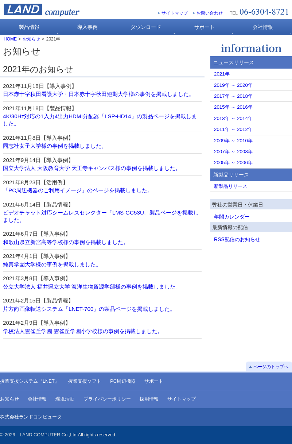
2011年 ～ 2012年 (233, 129)
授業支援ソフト (84, 381)
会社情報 (37, 399)
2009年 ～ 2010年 (233, 140)
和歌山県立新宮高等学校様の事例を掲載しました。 (66, 242)
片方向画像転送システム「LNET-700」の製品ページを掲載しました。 (89, 309)
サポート (153, 381)
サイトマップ (174, 13)
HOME (10, 39)
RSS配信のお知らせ (237, 239)
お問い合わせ (209, 13)
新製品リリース (230, 186)
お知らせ (31, 39)
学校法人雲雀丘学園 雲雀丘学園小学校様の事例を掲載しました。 (83, 331)
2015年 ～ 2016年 (233, 107)
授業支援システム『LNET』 (29, 381)
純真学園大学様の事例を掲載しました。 (52, 264)
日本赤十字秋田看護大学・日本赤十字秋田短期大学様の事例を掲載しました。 (98, 94)
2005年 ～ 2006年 (233, 162)
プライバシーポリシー (107, 399)
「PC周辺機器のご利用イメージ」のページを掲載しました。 (78, 190)
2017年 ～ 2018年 (233, 96)
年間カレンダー (232, 217)
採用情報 (149, 399)
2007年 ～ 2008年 (233, 151)
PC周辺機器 (123, 381)
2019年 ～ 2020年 (233, 85)
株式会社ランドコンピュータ (31, 417)
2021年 (222, 74)
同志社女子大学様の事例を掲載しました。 (55, 146)
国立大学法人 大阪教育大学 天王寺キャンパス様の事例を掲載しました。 (92, 168)
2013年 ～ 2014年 (233, 118)
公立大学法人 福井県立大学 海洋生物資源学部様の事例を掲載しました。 (92, 286)
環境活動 (64, 399)
